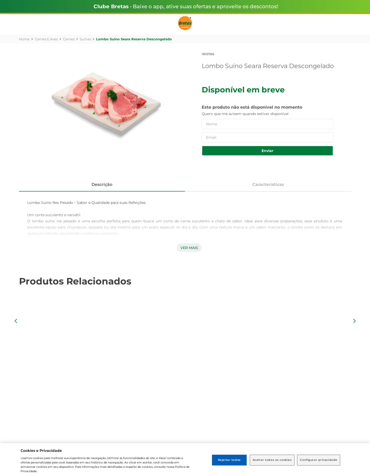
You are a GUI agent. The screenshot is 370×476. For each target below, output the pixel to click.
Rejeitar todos (229, 460)
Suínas (85, 39)
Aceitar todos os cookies (272, 460)
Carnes (69, 39)
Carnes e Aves (46, 39)
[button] (16, 320)
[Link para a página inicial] (24, 39)
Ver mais (189, 247)
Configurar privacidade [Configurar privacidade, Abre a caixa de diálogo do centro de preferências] (318, 460)
